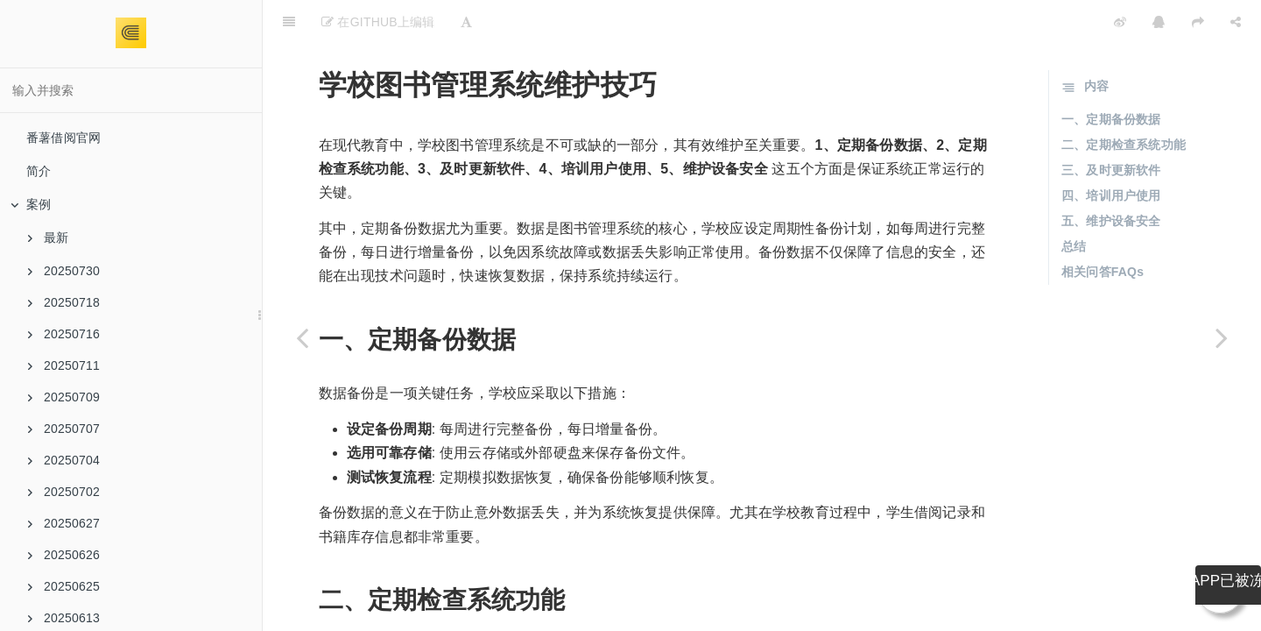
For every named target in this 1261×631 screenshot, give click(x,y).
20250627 (64, 523)
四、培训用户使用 (1111, 152)
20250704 (64, 460)
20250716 (64, 334)
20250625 (64, 586)
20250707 (64, 429)
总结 (1073, 202)
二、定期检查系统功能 (1123, 101)
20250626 (64, 555)
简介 (38, 171)
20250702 (64, 492)
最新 (48, 237)
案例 (31, 204)
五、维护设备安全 (1111, 177)
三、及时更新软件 (1111, 126)
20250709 (64, 397)
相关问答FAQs (1102, 228)
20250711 (64, 365)
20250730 (64, 271)
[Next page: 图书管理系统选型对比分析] (1221, 337)
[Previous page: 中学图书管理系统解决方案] (302, 337)
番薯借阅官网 (63, 138)
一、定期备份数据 (1111, 75)
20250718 (64, 302)
